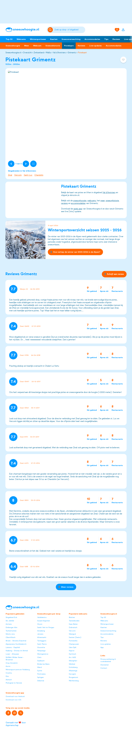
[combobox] (69, 30)
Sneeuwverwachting (71, 39)
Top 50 (9, 39)
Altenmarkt (41, 637)
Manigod (72, 634)
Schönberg (73, 667)
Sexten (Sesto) (75, 637)
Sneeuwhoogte (13, 45)
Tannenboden (74, 621)
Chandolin (38, 175)
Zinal (10, 175)
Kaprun (71, 651)
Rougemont (73, 677)
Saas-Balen (73, 624)
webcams (91, 200)
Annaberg (41, 631)
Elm (7, 676)
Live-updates (95, 45)
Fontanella (73, 641)
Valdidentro (42, 617)
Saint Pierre (42, 644)
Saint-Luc (28, 175)
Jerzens (40, 634)
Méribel (72, 664)
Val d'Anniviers (59, 52)
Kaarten (53, 39)
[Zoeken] (69, 30)
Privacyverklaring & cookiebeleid (108, 660)
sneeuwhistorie (112, 200)
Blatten (72, 617)
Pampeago (41, 651)
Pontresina (41, 674)
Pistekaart (69, 45)
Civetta (9, 673)
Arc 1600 (72, 657)
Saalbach (40, 661)
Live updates (105, 644)
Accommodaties (92, 39)
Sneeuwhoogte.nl (13, 52)
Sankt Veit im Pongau (45, 627)
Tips (106, 39)
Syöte (39, 670)
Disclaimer (104, 665)
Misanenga (73, 670)
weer (102, 200)
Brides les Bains (43, 664)
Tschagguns (41, 641)
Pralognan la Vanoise (14, 683)
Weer (26, 45)
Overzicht (27, 52)
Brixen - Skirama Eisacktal (16, 641)
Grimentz (72, 52)
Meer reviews (66, 587)
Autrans (9, 624)
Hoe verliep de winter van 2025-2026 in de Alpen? (75, 252)
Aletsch (9, 680)
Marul (39, 667)
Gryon (39, 624)
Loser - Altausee (12, 654)
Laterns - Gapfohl (13, 647)
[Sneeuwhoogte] (25, 29)
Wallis (48, 52)
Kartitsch (72, 654)
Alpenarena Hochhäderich (16, 644)
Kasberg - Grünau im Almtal (17, 651)
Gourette (41, 647)
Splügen (40, 677)
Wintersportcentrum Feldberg (18, 669)
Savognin (72, 674)
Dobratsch (73, 627)
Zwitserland (39, 52)
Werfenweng (74, 681)
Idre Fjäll (72, 647)
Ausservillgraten (43, 621)
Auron (8, 666)
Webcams (21, 39)
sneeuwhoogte (79, 200)
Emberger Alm (11, 627)
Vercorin (18, 175)
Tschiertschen (11, 631)
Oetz (39, 657)
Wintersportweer (38, 39)
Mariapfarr (73, 661)
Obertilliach (10, 637)
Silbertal (40, 681)
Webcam (37, 45)
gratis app (77, 208)
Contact (103, 668)
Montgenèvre (42, 654)
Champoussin (74, 644)
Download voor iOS (13, 700)
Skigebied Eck (11, 617)
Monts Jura (10, 634)
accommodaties (78, 203)
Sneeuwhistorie (53, 45)
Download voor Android (15, 696)
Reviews (116, 39)
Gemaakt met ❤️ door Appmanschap (16, 724)
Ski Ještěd (10, 621)
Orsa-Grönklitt (12, 663)
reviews (64, 203)
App (102, 647)
